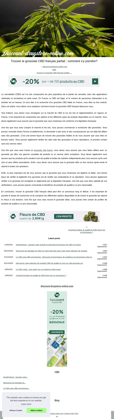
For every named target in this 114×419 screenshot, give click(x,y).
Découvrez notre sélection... (14, 394)
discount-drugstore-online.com (55, 67)
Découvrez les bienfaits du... (14, 383)
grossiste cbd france (43, 150)
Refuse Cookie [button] (16, 410)
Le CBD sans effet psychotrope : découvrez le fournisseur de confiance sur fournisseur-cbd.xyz (54, 257)
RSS (76, 413)
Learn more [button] (26, 404)
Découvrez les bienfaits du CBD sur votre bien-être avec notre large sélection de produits (51, 251)
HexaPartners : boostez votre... (15, 377)
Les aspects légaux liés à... (14, 406)
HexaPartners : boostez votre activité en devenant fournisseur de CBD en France (48, 245)
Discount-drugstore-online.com (52, 413)
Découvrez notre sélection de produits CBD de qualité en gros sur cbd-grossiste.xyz (49, 263)
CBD (54, 70)
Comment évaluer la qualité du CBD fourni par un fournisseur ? (86, 231)
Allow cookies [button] (36, 410)
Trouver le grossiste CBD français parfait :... (54, 73)
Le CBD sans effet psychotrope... (16, 388)
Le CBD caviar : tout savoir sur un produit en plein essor (38, 269)
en (57, 416)
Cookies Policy (69, 413)
